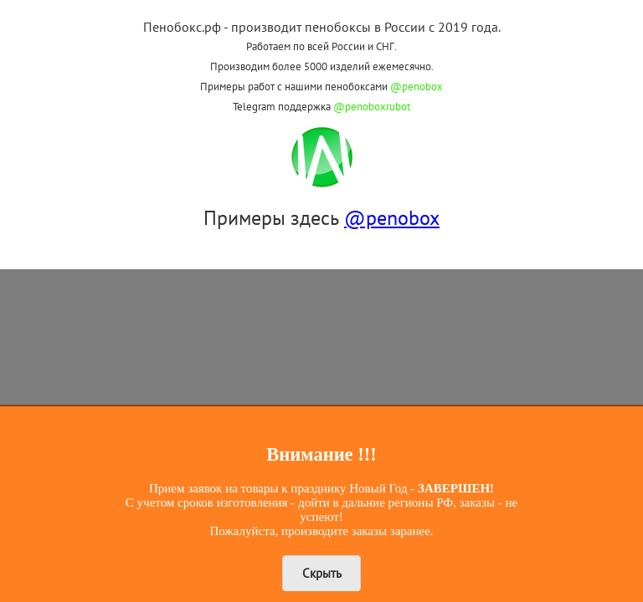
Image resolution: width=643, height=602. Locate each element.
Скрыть (322, 573)
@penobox (416, 86)
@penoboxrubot (371, 106)
